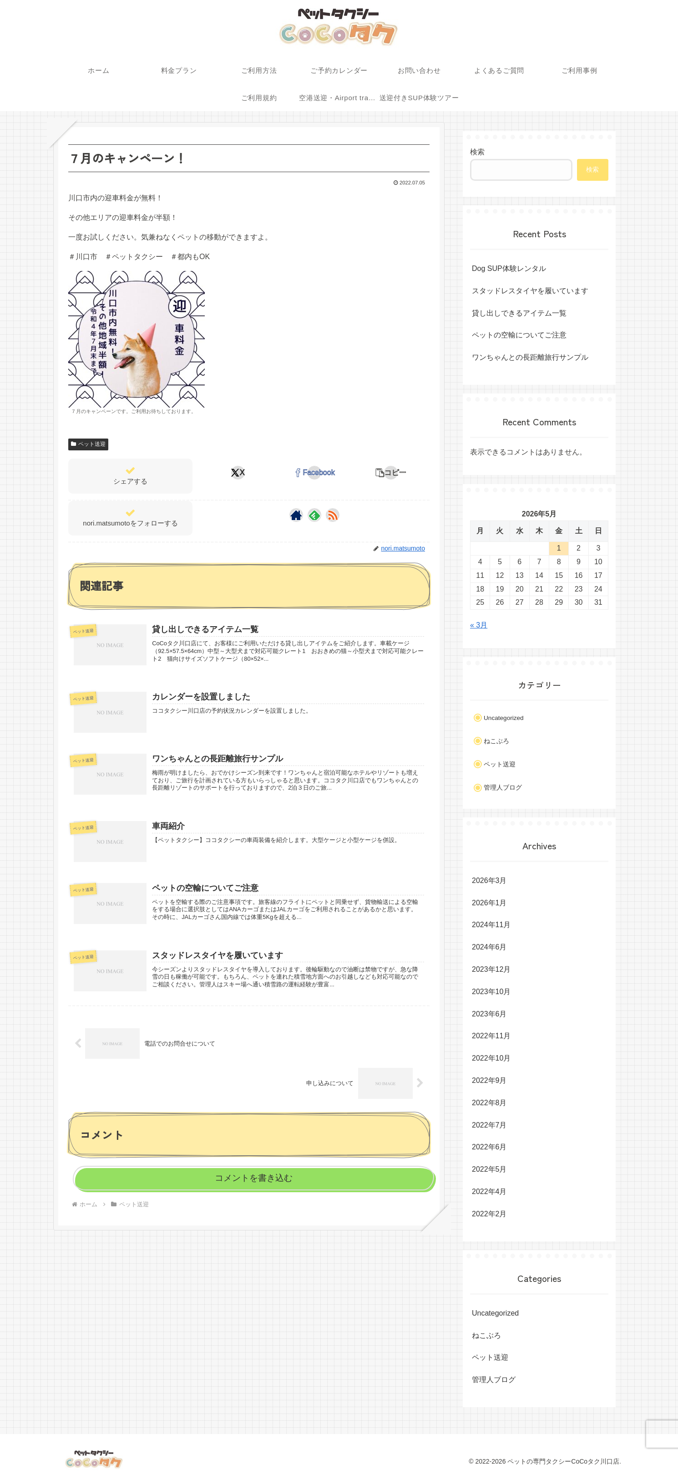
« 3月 (478, 625)
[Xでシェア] (238, 473)
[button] (391, 473)
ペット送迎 (88, 444)
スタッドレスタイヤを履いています (530, 291)
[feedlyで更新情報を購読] (314, 515)
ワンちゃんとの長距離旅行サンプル (530, 357)
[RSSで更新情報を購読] (332, 515)
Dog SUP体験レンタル (509, 268)
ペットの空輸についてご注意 (519, 335)
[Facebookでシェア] (314, 473)
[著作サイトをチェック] (296, 515)
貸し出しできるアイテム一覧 (519, 313)
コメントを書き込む (254, 1178)
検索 (477, 152)
